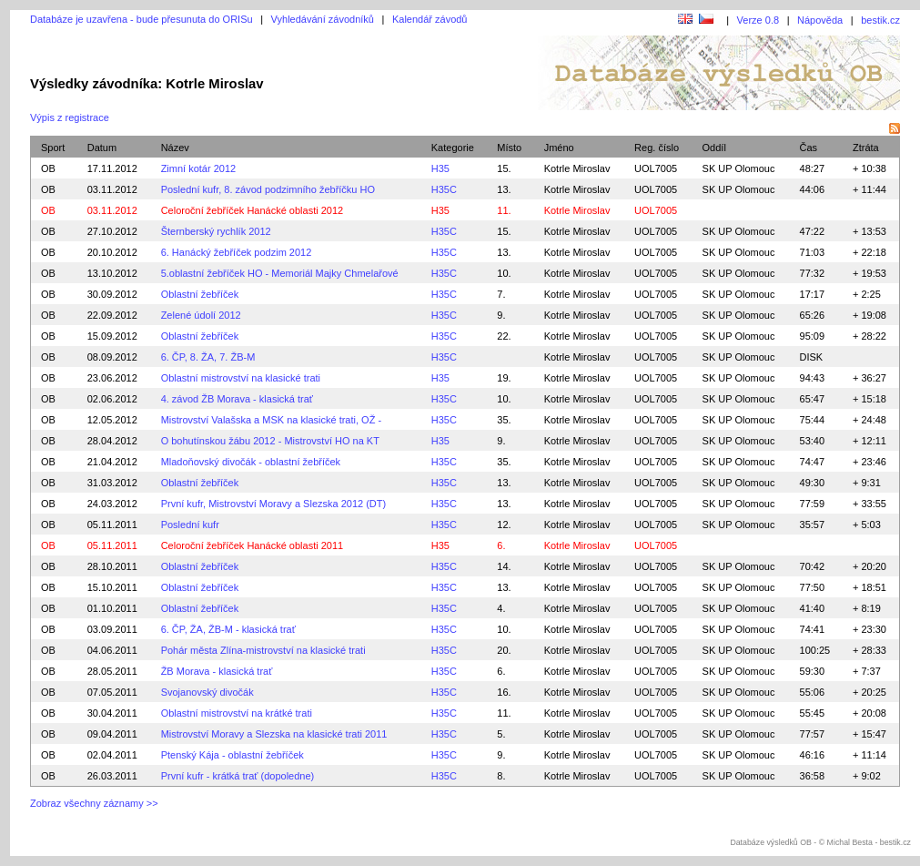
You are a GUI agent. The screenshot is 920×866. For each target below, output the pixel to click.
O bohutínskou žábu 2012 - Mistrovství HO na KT (270, 440)
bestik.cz (880, 20)
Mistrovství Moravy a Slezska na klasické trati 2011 (274, 733)
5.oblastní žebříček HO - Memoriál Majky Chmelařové (280, 273)
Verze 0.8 (758, 20)
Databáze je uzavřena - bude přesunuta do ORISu (141, 19)
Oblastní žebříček (200, 294)
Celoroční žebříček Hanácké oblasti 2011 (252, 545)
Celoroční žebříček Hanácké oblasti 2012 (252, 210)
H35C (444, 189)
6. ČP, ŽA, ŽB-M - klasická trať (228, 629)
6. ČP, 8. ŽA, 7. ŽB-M (208, 356)
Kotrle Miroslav (577, 168)
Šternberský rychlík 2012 (216, 231)
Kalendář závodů (430, 19)
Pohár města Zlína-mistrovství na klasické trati (263, 650)
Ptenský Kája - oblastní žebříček (232, 754)
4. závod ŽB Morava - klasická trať (237, 398)
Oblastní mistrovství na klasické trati (240, 377)
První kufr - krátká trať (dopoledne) (238, 775)
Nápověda (820, 20)
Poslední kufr (190, 524)
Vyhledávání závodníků (322, 19)
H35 (440, 168)
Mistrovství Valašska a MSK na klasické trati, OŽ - (271, 419)
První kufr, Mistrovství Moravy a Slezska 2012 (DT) (274, 503)
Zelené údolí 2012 (201, 315)
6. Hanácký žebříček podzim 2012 (236, 252)
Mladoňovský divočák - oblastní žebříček (250, 461)
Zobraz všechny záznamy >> (94, 803)
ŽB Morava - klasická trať (217, 671)
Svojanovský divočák (207, 692)
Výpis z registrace (69, 117)
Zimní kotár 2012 (199, 168)
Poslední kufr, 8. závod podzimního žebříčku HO (268, 189)
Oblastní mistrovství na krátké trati (236, 713)
